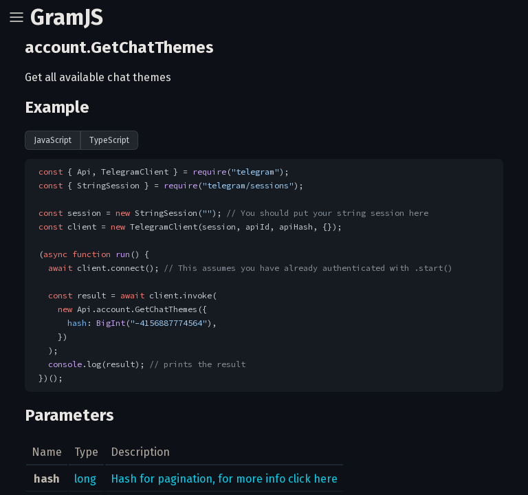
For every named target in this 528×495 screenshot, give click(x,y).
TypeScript (109, 140)
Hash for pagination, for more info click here (224, 478)
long (85, 478)
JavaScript (53, 140)
